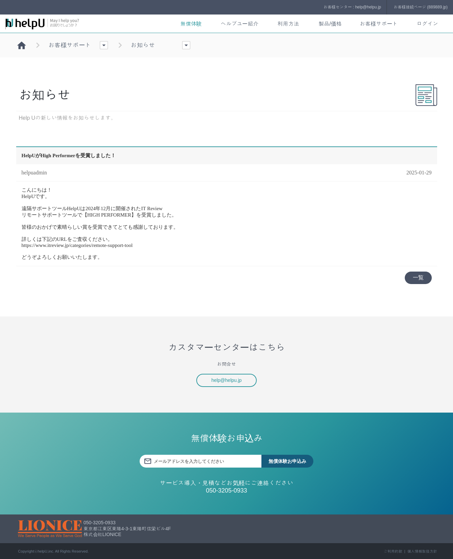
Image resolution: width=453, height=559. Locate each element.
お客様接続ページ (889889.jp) (421, 7)
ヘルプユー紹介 (239, 24)
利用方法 (288, 24)
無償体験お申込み (287, 461)
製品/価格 (329, 24)
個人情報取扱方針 (422, 551)
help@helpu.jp (226, 380)
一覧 (418, 277)
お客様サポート (379, 24)
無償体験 (191, 24)
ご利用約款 (393, 551)
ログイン (427, 24)
